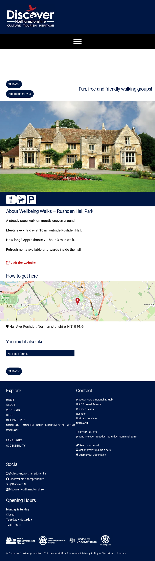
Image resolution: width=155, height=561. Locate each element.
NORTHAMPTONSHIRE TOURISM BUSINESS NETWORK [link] (40, 425)
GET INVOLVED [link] (15, 420)
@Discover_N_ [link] (16, 484)
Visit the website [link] (21, 263)
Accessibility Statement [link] (64, 553)
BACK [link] (14, 84)
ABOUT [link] (10, 404)
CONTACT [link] (12, 430)
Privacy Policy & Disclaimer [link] (98, 553)
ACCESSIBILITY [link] (15, 445)
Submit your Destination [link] (91, 454)
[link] (21, 540)
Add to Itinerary (19, 93)
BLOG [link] (10, 414)
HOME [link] (10, 399)
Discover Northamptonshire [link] (25, 479)
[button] (77, 301)
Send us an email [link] (87, 445)
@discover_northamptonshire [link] (26, 473)
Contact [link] (121, 553)
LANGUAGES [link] (14, 440)
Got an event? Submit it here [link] (93, 449)
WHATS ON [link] (13, 409)
